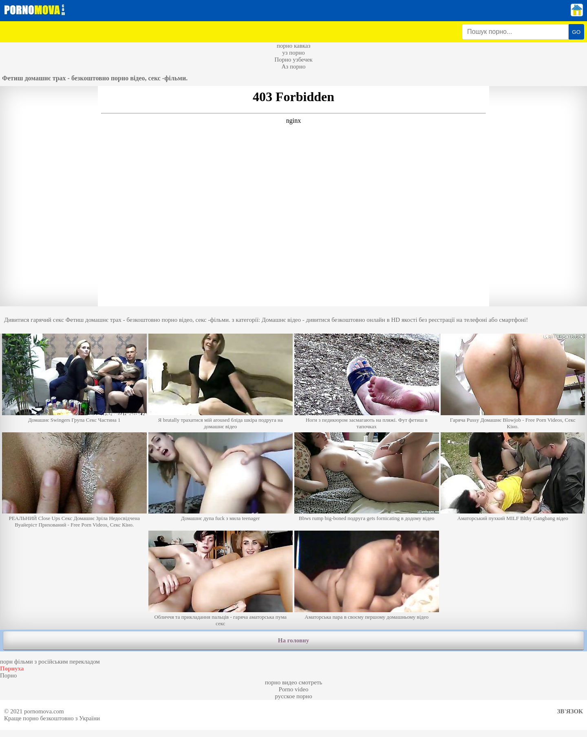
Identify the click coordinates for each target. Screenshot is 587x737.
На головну (293, 640)
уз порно (293, 52)
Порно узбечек (293, 59)
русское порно (293, 696)
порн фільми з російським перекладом (50, 661)
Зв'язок (570, 711)
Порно (8, 675)
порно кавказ (294, 45)
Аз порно (293, 66)
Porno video (294, 689)
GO (576, 32)
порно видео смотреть (293, 682)
